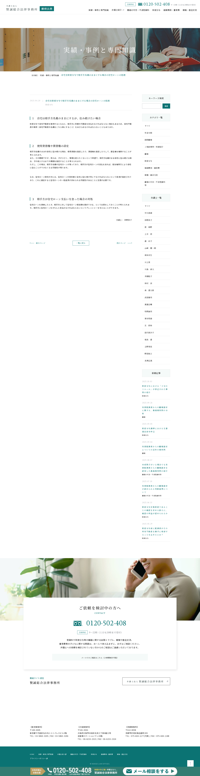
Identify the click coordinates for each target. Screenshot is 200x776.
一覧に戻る (81, 243)
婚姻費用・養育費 (172, 10)
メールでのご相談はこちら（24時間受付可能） (100, 656)
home (35, 75)
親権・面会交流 (190, 10)
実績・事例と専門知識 (99, 10)
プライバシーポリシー (38, 757)
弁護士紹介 (117, 10)
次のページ (116, 242)
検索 (166, 106)
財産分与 (156, 10)
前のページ (45, 242)
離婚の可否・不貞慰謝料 (138, 10)
